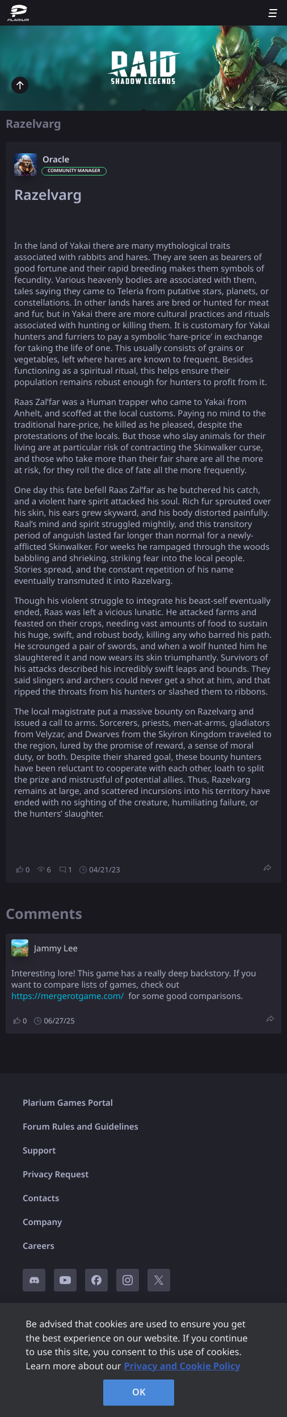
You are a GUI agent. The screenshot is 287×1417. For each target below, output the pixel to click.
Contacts (41, 1198)
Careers (38, 1246)
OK (139, 1392)
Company (42, 1222)
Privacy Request (55, 1174)
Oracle (56, 159)
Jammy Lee (56, 948)
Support (39, 1150)
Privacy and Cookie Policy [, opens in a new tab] (182, 1366)
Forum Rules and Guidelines (80, 1126)
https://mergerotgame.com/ (67, 996)
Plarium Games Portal (68, 1103)
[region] (143, 1360)
